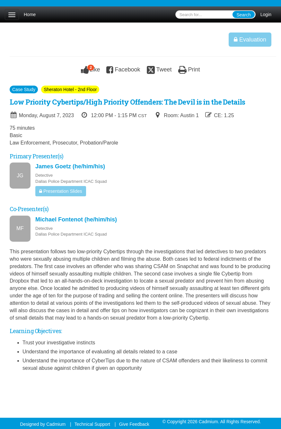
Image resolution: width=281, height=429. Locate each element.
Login (265, 14)
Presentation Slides (60, 191)
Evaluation (250, 39)
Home (30, 14)
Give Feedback (134, 424)
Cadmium (56, 424)
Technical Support (92, 424)
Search (243, 14)
